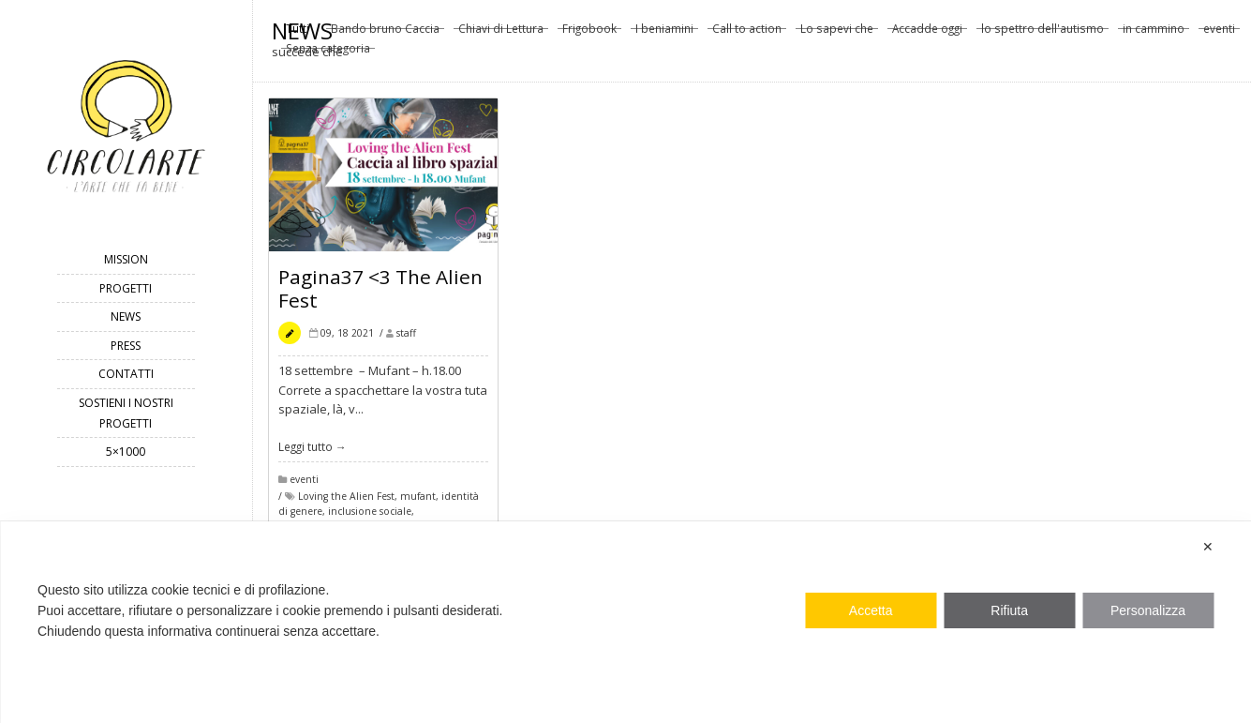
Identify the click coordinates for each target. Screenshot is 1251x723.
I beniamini (664, 33)
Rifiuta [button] (1009, 610)
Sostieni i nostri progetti (126, 413)
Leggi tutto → (312, 450)
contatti (126, 374)
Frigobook (589, 33)
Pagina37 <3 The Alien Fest (380, 292)
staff (406, 336)
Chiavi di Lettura (501, 33)
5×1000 (125, 451)
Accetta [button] (871, 610)
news (126, 316)
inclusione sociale (369, 515)
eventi (1219, 33)
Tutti (297, 33)
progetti (125, 288)
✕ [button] (1208, 546)
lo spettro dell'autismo (1042, 33)
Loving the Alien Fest (346, 499)
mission (126, 259)
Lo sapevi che (836, 33)
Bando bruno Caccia (385, 33)
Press (126, 346)
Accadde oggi (927, 33)
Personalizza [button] (1147, 610)
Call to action (747, 33)
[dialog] (625, 622)
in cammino (1153, 33)
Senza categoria (328, 53)
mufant (418, 499)
